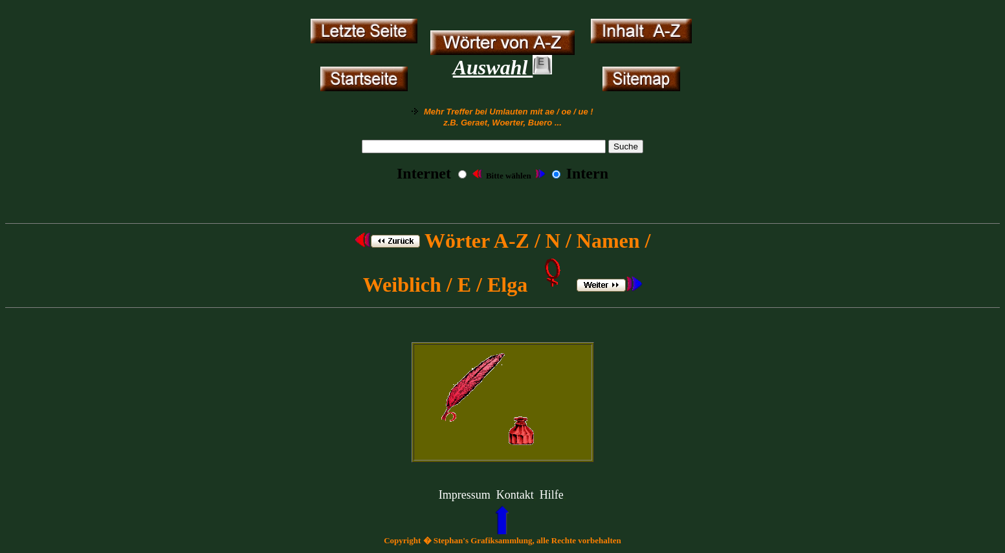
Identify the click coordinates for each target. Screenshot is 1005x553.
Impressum (465, 494)
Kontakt (515, 494)
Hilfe (552, 494)
